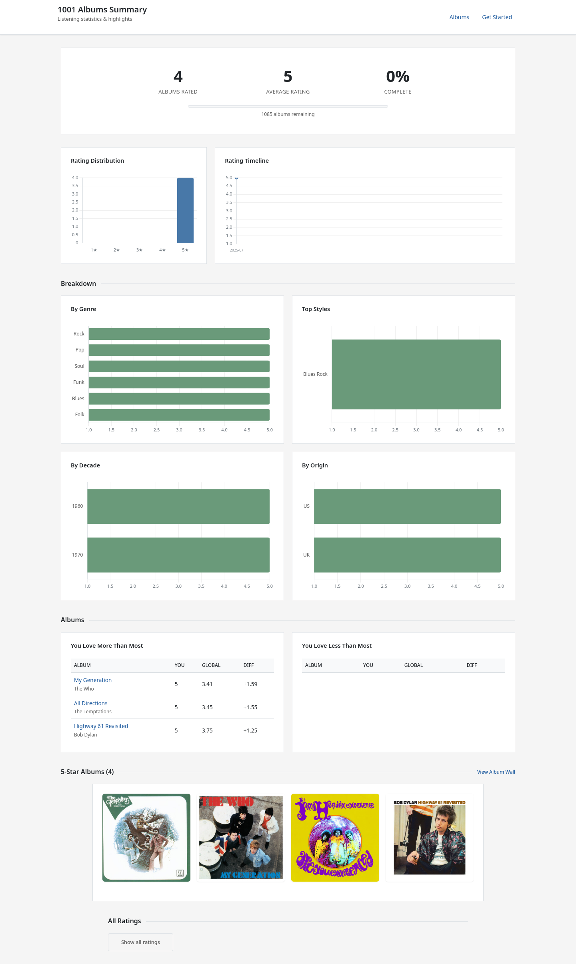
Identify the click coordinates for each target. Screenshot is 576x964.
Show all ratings (140, 942)
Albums (460, 17)
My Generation (93, 680)
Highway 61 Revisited (101, 726)
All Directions (91, 703)
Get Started (497, 17)
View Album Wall (496, 771)
